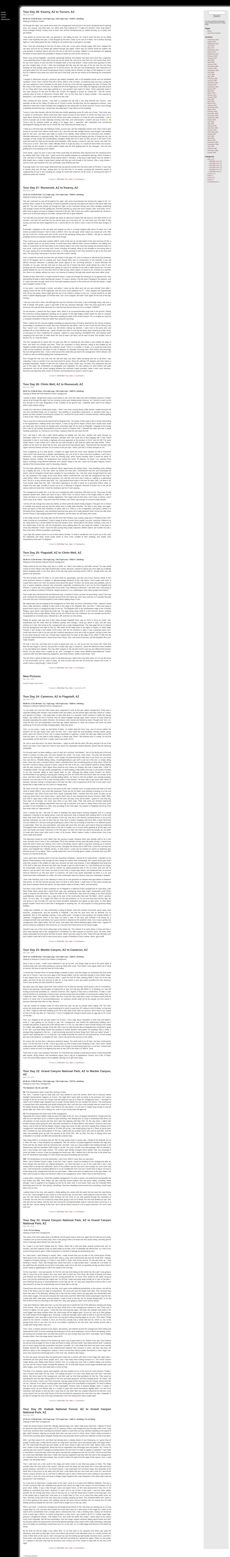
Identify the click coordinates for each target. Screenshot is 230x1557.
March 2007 (211, 93)
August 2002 (212, 120)
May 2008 (211, 76)
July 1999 (211, 146)
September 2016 (213, 44)
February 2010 (212, 56)
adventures (5, 19)
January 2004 (212, 105)
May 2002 (211, 124)
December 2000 (213, 132)
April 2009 (211, 62)
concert (210, 173)
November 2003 (213, 107)
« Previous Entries (30, 1556)
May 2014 (211, 48)
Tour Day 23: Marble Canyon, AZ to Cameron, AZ (55, 949)
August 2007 (212, 89)
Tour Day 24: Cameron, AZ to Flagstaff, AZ (51, 696)
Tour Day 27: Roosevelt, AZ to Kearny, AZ (50, 187)
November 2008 (213, 66)
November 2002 (213, 115)
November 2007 (213, 83)
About (210, 31)
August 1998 (212, 152)
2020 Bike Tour (214, 171)
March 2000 (211, 140)
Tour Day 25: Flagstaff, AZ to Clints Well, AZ (52, 552)
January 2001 (212, 130)
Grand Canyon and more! (33, 683)
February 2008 (212, 79)
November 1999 (213, 142)
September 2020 (213, 39)
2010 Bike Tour (214, 163)
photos (3, 15)
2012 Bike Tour (214, 165)
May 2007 (211, 91)
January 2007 (212, 95)
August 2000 (212, 134)
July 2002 (211, 122)
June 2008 (211, 74)
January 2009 (212, 64)
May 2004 (211, 99)
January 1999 (212, 148)
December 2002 (213, 113)
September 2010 (213, 54)
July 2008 (211, 72)
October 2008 (212, 68)
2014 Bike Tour (214, 167)
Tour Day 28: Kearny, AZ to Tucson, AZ (48, 11)
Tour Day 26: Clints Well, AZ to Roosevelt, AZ (53, 384)
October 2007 (212, 85)
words (3, 12)
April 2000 (211, 138)
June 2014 (211, 46)
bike (209, 159)
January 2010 (212, 58)
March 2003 (211, 109)
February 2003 (212, 111)
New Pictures (32, 676)
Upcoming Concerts (214, 33)
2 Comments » (79, 179)
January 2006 (212, 97)
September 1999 (213, 144)
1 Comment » (79, 376)
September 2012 (213, 50)
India (209, 175)
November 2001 (213, 128)
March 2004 (211, 103)
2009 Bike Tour (214, 161)
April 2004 (211, 101)
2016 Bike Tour (214, 169)
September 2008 (213, 70)
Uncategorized (212, 182)
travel (209, 180)
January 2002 (212, 126)
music (3, 17)
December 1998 (213, 150)
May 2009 (211, 60)
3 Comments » (79, 544)
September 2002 (213, 118)
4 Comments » (79, 1548)
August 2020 (212, 42)
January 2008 (212, 81)
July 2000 (211, 136)
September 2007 (213, 87)
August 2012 (212, 52)
